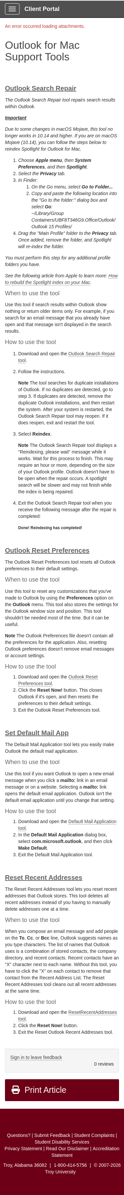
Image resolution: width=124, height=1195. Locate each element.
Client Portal (42, 9)
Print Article (38, 1089)
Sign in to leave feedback (36, 1057)
